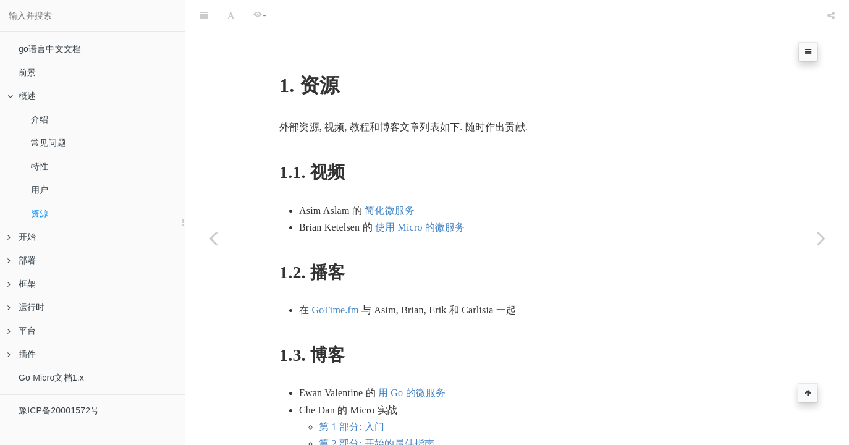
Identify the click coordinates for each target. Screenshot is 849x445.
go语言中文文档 (50, 49)
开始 (21, 237)
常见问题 (48, 143)
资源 (39, 213)
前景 (27, 72)
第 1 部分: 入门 (351, 396)
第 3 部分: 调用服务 (362, 429)
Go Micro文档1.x (51, 378)
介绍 (39, 119)
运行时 (26, 307)
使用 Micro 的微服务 (420, 196)
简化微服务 (390, 179)
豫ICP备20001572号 (59, 410)
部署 (21, 260)
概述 (21, 96)
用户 (39, 190)
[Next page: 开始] (821, 238)
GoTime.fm (334, 279)
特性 (39, 166)
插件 (21, 354)
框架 (21, 284)
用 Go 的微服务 (412, 362)
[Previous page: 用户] (213, 238)
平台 (21, 331)
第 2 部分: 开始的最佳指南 (376, 412)
